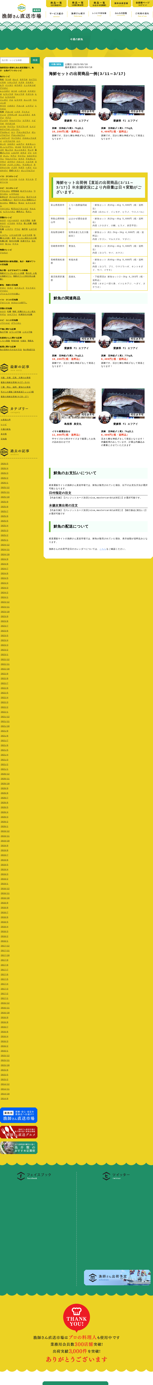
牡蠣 (2, 229)
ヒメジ (33, 126)
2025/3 (4, 530)
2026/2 (4, 477)
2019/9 (4, 845)
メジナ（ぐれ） (14, 164)
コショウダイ (24, 115)
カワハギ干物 (15, 332)
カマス (21, 159)
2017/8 (4, 964)
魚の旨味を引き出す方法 (11, 350)
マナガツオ (10, 123)
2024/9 (4, 558)
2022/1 (4, 711)
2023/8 (4, 620)
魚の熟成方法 (29, 350)
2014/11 (5, 1088)
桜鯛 (2, 112)
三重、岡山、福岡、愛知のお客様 (16, 387)
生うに (8, 244)
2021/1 (4, 768)
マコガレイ (27, 164)
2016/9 (4, 1016)
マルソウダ (19, 94)
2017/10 (5, 954)
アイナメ (26, 112)
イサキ (3, 82)
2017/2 (4, 993)
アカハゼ (9, 112)
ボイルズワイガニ (17, 197)
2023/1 (4, 654)
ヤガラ (21, 167)
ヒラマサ (18, 100)
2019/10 (5, 840)
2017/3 (4, 988)
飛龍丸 (31, 341)
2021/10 (5, 725)
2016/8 (4, 1021)
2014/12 (5, 1083)
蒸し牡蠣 (28, 223)
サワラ (3, 106)
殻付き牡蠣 (14, 241)
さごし (6, 156)
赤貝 (14, 238)
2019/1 (4, 883)
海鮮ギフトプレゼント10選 (12, 273)
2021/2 (4, 763)
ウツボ (8, 79)
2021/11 (5, 720)
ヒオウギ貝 (27, 235)
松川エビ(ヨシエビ (19, 209)
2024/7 (4, 568)
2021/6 (4, 744)
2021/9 (4, 730)
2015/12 (5, 1055)
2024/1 (4, 596)
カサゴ (23, 153)
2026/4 (4, 467)
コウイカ (4, 179)
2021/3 (4, 759)
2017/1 (4, 997)
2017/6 (4, 973)
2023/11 (5, 606)
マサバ (3, 162)
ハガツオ (22, 91)
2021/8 (4, 735)
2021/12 (5, 716)
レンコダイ (5, 91)
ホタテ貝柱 (25, 220)
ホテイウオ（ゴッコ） (10, 129)
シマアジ (30, 106)
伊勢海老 (15, 191)
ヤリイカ (30, 179)
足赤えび (4, 197)
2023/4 (4, 639)
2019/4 (4, 868)
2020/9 (4, 787)
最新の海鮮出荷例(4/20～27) (15, 396)
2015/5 (4, 1074)
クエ (11, 100)
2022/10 (5, 668)
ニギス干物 (27, 332)
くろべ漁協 (5, 341)
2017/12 (5, 945)
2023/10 (5, 611)
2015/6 (4, 1069)
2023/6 (4, 630)
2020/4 (4, 811)
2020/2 (4, 821)
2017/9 (4, 959)
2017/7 (4, 969)
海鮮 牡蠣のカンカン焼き (23, 311)
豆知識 (4, 438)
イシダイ (4, 100)
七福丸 (23, 341)
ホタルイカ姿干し (19, 303)
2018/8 (4, 907)
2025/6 (4, 515)
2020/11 (5, 778)
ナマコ (15, 244)
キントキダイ (20, 150)
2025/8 (4, 506)
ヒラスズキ (10, 97)
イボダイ (11, 106)
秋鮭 (2, 79)
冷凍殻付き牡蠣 (25, 314)
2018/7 (4, 911)
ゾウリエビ (5, 323)
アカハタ (20, 106)
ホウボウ (18, 85)
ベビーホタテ (13, 220)
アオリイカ (5, 303)
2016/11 (5, 1007)
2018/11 (5, 892)
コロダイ (11, 144)
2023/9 (4, 615)
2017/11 (5, 950)
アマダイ (4, 88)
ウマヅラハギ (22, 126)
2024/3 (4, 587)
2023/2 (4, 649)
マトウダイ (16, 138)
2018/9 (4, 902)
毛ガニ (29, 211)
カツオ (14, 91)
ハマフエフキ (9, 141)
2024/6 (4, 572)
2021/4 (4, 754)
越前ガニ (20, 211)
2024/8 (4, 563)
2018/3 (4, 930)
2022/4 (4, 697)
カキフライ (12, 314)
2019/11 (5, 835)
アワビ (17, 229)
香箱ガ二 (13, 203)
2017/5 (4, 978)
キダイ (10, 288)
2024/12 (5, 544)
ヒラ (2, 85)
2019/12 (5, 830)
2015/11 (5, 1059)
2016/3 (4, 1040)
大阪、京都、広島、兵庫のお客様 (16, 377)
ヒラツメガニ (9, 211)
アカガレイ (5, 132)
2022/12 (5, 658)
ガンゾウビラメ (28, 170)
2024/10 (5, 553)
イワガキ (11, 223)
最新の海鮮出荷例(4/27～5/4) (15, 382)
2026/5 (4, 463)
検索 (35, 60)
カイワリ (33, 79)
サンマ (31, 150)
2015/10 (5, 1064)
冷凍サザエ (25, 241)
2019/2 (4, 878)
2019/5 (4, 864)
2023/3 (4, 644)
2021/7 (4, 740)
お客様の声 (6, 419)
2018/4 (4, 926)
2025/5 (4, 520)
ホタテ (3, 220)
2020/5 (4, 806)
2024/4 (4, 582)
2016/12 (5, 1002)
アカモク (4, 253)
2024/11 (5, 549)
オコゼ (18, 147)
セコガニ (4, 203)
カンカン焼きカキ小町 (27, 238)
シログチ (15, 153)
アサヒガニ (5, 191)
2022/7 (4, 682)
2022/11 (5, 663)
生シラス (9, 150)
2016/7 (4, 1026)
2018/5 (4, 921)
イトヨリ (9, 85)
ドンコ (3, 115)
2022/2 (4, 706)
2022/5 (4, 692)
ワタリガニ (5, 209)
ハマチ (17, 112)
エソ (13, 132)
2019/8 (4, 849)
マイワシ (11, 126)
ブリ (30, 153)
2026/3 (4, 472)
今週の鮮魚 (6, 429)
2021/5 (4, 749)
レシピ (4, 424)
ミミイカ (13, 179)
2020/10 (5, 783)
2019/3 (4, 873)
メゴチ (14, 167)
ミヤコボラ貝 (15, 235)
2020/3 (4, 816)
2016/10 (5, 1012)
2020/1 (4, 825)
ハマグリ (9, 229)
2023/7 (4, 625)
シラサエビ (14, 194)
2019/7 (4, 854)
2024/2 (4, 592)
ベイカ (21, 179)
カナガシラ (19, 288)
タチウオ (24, 79)
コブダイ (26, 120)
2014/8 (4, 1098)
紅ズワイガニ (26, 191)
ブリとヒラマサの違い (10, 294)
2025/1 (4, 539)
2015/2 (4, 1078)
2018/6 (4, 916)
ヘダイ (29, 167)
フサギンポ (12, 115)
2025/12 (5, 487)
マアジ (8, 117)
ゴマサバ (11, 162)
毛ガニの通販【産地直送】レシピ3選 (17, 391)
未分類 (4, 433)
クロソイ (20, 162)
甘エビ (21, 203)
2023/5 (4, 635)
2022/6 (4, 687)
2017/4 (4, 983)
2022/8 (4, 677)
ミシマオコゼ (30, 85)
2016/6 (4, 1031)
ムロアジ (20, 144)
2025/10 (5, 496)
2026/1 (4, 482)
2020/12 (5, 773)
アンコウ (4, 120)
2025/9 (4, 501)
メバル (3, 126)
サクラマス (27, 147)
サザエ (19, 223)
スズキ (21, 82)
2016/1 (4, 1050)
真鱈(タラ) (14, 170)
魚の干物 (4, 332)
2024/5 (4, 577)
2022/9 (4, 673)
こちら (102, 549)
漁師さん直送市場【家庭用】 (21, 11)
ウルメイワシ (15, 120)
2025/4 (4, 525)
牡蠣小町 (4, 241)
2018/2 (4, 935)
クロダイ (30, 82)
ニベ (18, 141)
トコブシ (4, 235)
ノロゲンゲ (5, 138)
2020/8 (4, 792)
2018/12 (5, 888)
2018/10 (5, 897)
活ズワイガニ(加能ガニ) (25, 200)
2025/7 (4, 510)
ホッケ (3, 144)
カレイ (15, 79)
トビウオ (30, 162)
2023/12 (5, 601)
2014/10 (5, 1093)
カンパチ (28, 100)
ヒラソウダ (8, 94)
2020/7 (4, 797)
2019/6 (4, 859)
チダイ (3, 288)
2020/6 (4, 802)
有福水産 (15, 341)
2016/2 (4, 1045)
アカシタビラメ (23, 132)
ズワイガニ (16, 323)
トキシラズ (12, 82)
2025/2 (4, 534)
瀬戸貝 (25, 229)
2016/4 (4, 1035)
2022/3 (4, 701)
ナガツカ (30, 94)
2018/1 (4, 940)
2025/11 (5, 491)
